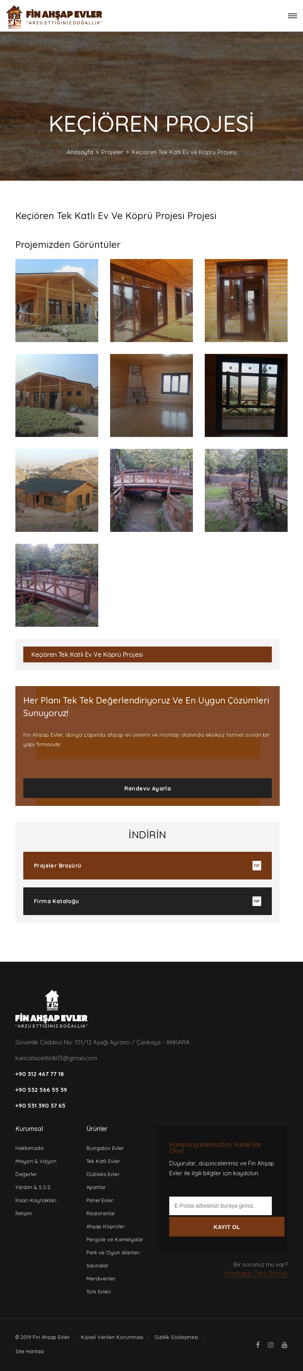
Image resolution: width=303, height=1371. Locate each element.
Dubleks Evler (103, 1174)
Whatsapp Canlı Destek (256, 1273)
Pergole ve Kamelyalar (114, 1239)
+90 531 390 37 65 (40, 1105)
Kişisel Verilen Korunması (112, 1337)
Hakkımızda (29, 1148)
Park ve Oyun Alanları (113, 1252)
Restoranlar (100, 1213)
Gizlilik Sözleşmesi (176, 1337)
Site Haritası (29, 1351)
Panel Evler (99, 1200)
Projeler (112, 152)
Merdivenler (101, 1278)
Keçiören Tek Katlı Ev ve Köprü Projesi (87, 654)
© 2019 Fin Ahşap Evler (42, 1337)
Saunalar (97, 1265)
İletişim (23, 1213)
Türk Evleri (98, 1291)
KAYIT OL (226, 1227)
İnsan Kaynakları (35, 1200)
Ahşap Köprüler (105, 1226)
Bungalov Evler (105, 1148)
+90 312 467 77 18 (39, 1074)
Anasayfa (80, 152)
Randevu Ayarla (147, 788)
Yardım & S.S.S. (33, 1187)
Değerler (26, 1174)
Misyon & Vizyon (35, 1161)
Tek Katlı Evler (103, 1161)
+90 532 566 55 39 (41, 1089)
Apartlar (96, 1187)
